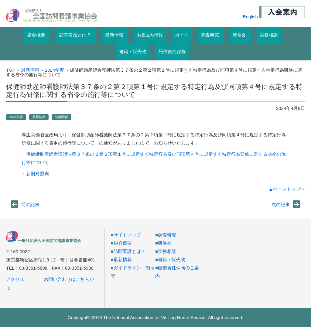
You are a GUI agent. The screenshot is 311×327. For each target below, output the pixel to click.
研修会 (239, 34)
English (250, 16)
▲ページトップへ (286, 189)
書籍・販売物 (171, 259)
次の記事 (281, 204)
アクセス (15, 279)
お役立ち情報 (150, 34)
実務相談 (167, 251)
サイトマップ (127, 234)
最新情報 (30, 70)
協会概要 (123, 243)
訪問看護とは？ (129, 251)
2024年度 (54, 70)
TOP (10, 70)
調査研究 (167, 234)
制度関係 (61, 117)
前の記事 (30, 204)
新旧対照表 (37, 173)
